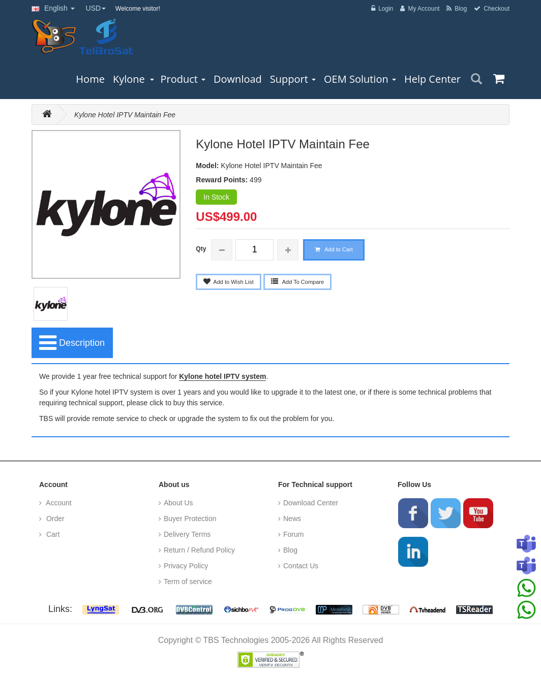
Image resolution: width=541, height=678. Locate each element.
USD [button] (96, 8)
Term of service (188, 581)
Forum (293, 534)
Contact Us (300, 566)
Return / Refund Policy (199, 550)
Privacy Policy (186, 566)
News (292, 518)
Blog (290, 550)
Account (58, 503)
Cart (51, 534)
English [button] (53, 8)
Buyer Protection (190, 518)
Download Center (310, 503)
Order (54, 518)
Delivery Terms (187, 534)
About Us (178, 503)
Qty (201, 248)
